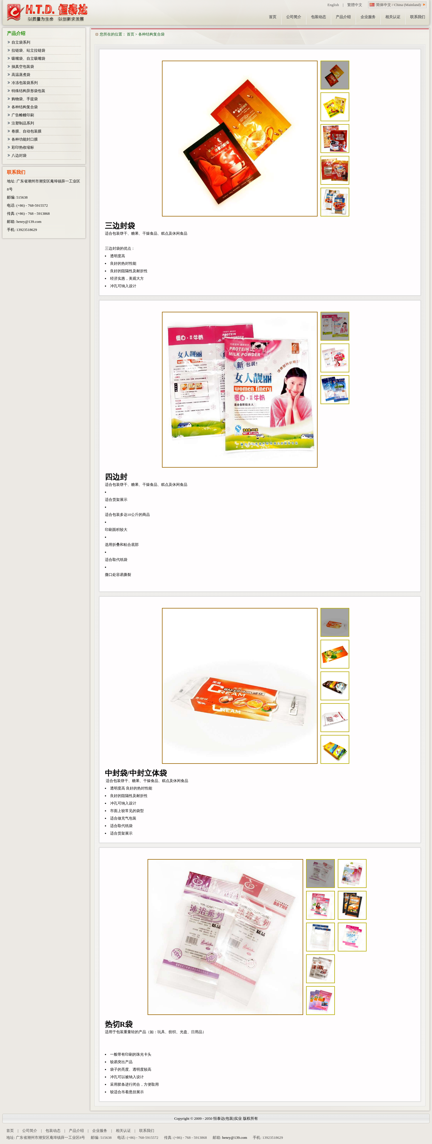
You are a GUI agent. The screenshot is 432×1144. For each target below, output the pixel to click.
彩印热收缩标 (23, 147)
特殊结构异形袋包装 (28, 91)
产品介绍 (76, 1130)
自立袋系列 (21, 42)
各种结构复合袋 (151, 34)
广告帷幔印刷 (23, 115)
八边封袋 (19, 155)
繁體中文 (354, 5)
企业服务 (99, 1130)
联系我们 (146, 1130)
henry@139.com (28, 221)
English (333, 5)
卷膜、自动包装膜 (26, 131)
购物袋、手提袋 (25, 99)
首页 (130, 34)
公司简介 (29, 1130)
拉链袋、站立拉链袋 (28, 50)
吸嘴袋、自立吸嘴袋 (28, 58)
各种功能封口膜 (25, 139)
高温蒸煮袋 (21, 74)
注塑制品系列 (23, 123)
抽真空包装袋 (23, 66)
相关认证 (123, 1130)
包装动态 (53, 1130)
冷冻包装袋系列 (25, 83)
